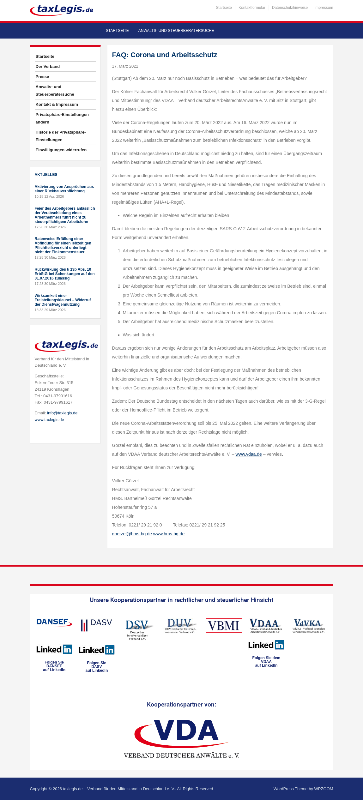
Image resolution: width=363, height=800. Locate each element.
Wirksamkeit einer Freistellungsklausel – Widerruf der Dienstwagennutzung (63, 300)
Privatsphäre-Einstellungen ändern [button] (62, 118)
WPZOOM (323, 788)
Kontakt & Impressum (57, 104)
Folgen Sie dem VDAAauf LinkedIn (266, 662)
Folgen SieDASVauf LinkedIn (97, 667)
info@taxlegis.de (62, 413)
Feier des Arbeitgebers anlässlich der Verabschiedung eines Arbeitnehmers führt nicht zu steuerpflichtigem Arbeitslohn (65, 215)
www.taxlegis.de (49, 419)
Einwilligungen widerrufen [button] (61, 149)
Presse (42, 76)
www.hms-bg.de (169, 533)
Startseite (224, 7)
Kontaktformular (252, 7)
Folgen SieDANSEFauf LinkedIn (54, 666)
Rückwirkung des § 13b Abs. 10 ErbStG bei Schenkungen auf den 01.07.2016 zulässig (65, 273)
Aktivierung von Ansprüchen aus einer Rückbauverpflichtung (64, 188)
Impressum (323, 7)
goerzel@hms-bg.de (132, 533)
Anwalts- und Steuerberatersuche (176, 30)
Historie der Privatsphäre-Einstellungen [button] (61, 136)
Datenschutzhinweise (290, 7)
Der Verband (48, 66)
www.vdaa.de (249, 454)
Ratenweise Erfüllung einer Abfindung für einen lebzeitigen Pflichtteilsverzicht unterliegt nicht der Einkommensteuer (63, 245)
